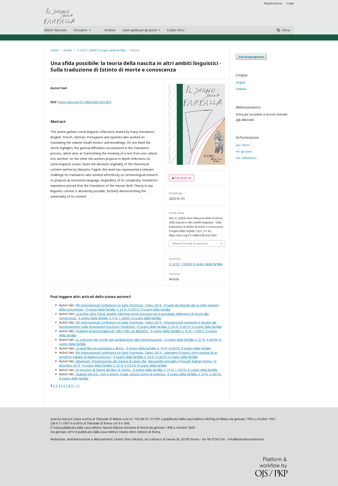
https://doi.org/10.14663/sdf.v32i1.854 (84, 102)
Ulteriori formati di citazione (190, 243)
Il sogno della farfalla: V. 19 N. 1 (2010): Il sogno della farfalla (175, 370)
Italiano (241, 89)
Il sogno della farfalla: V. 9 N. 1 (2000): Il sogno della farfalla (119, 318)
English (241, 82)
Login (290, 3)
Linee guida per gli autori (140, 30)
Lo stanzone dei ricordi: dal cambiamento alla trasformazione (119, 340)
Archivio (110, 30)
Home (54, 50)
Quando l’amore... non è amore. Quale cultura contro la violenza (120, 374)
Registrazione (273, 3)
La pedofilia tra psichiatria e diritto (100, 348)
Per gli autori (244, 151)
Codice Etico (176, 30)
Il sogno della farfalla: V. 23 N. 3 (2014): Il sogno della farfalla (124, 365)
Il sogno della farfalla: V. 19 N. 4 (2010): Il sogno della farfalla (168, 348)
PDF (180, 178)
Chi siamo (81, 30)
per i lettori (243, 145)
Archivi (67, 50)
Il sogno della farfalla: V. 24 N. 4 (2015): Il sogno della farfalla (128, 309)
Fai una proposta (251, 57)
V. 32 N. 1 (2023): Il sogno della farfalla (101, 50)
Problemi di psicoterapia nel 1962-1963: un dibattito (112, 331)
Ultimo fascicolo (55, 30)
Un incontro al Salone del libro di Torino (103, 370)
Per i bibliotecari (246, 158)
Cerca (285, 30)
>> (78, 386)
